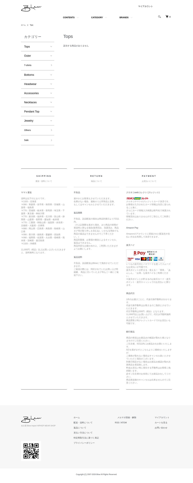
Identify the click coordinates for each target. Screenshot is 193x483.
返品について (92, 430)
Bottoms (29, 75)
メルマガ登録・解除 (134, 420)
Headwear (30, 84)
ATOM (133, 425)
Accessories (31, 93)
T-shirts (28, 65)
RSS (127, 425)
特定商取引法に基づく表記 (98, 440)
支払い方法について (95, 435)
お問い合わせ (163, 430)
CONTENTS (69, 17)
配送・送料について (95, 425)
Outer (27, 55)
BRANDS (123, 17)
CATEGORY (97, 17)
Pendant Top (31, 112)
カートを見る (163, 425)
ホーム (24, 25)
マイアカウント (145, 6)
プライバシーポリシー (96, 445)
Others (28, 131)
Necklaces (30, 103)
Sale (27, 142)
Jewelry (28, 121)
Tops (33, 25)
